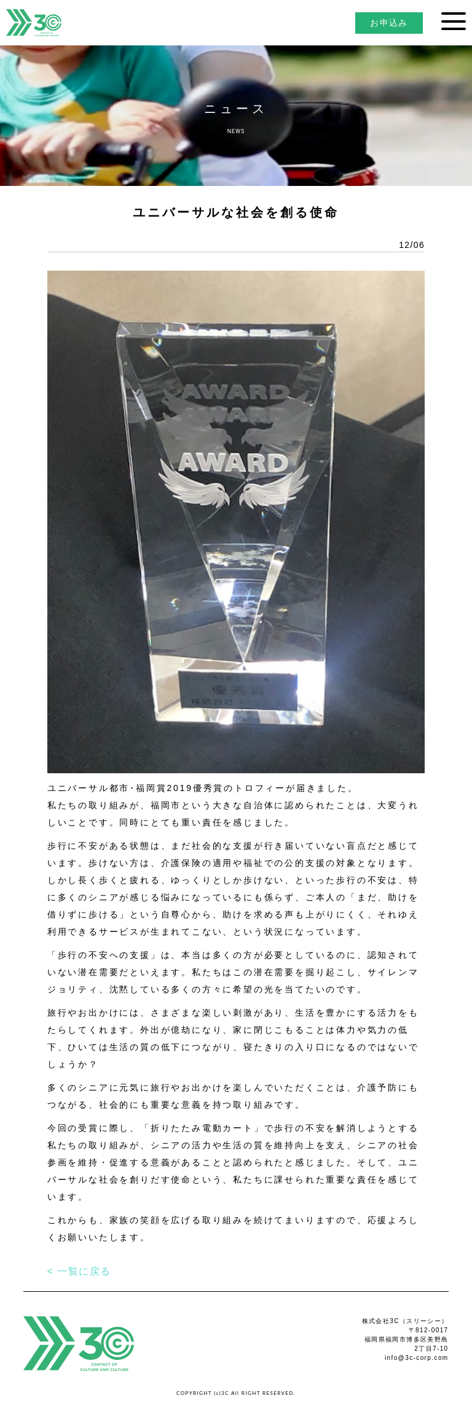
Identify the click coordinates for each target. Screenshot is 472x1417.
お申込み (389, 23)
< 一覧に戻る (79, 1271)
